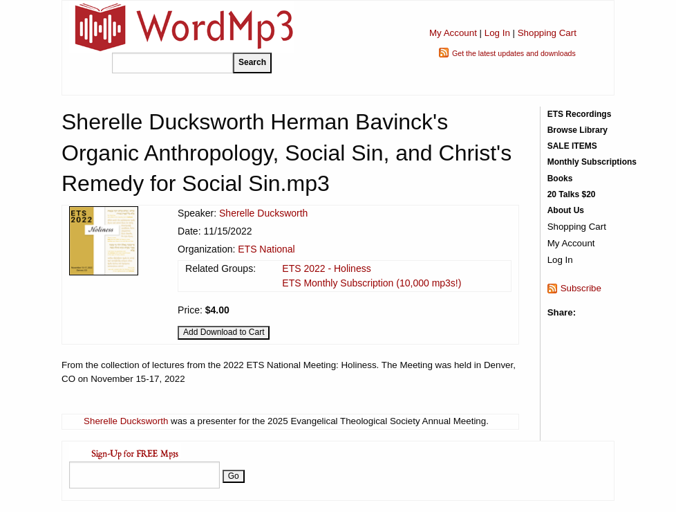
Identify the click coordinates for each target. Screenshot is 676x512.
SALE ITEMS (572, 146)
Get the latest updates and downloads (514, 53)
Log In (497, 33)
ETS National (266, 249)
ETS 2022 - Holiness (326, 268)
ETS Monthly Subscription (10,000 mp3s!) (371, 283)
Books (560, 178)
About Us (565, 210)
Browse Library (577, 130)
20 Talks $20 (571, 194)
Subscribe (581, 288)
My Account (453, 33)
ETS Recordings (579, 114)
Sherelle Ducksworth (263, 213)
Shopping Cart (547, 33)
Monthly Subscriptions (592, 162)
